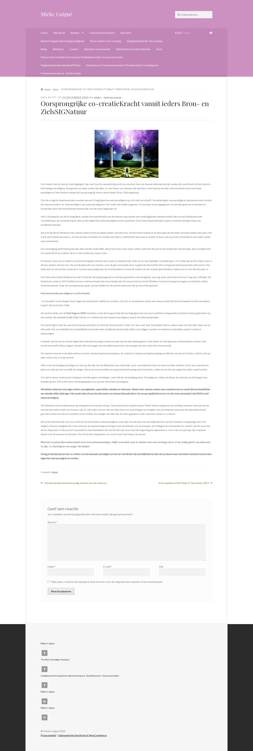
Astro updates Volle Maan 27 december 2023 (183, 483)
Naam (51, 566)
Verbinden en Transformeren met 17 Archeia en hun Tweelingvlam (122, 65)
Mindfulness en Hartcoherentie (133, 49)
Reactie (52, 522)
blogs (55, 89)
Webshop (58, 49)
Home (44, 32)
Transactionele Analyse (102, 32)
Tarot (159, 49)
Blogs (44, 49)
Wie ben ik (59, 32)
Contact (73, 49)
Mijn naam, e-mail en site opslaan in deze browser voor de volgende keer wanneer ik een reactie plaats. (107, 581)
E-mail (107, 566)
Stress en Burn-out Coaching (105, 40)
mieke (97, 97)
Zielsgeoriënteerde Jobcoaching (144, 40)
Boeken (75, 32)
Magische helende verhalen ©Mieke (61, 65)
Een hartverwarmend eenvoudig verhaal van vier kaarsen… (76, 483)
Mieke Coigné (56, 13)
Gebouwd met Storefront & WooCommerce (82, 735)
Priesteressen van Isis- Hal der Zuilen (61, 73)
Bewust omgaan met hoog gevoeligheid (62, 40)
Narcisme (125, 32)
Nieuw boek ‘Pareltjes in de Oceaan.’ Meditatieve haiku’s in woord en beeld (82, 57)
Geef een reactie (112, 97)
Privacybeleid (48, 735)
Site (161, 566)
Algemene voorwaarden (97, 49)
